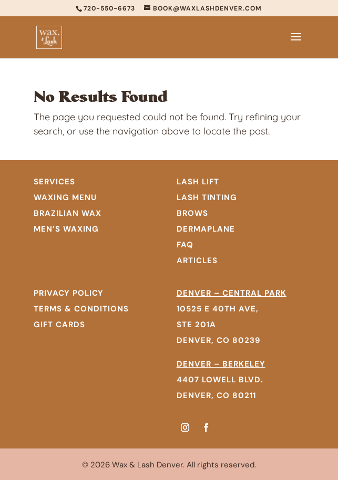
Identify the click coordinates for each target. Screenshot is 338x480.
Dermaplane (206, 229)
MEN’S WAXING (66, 229)
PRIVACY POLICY (69, 293)
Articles (197, 260)
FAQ (185, 244)
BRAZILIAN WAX (67, 213)
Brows (192, 213)
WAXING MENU (65, 197)
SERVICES (54, 181)
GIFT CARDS (59, 324)
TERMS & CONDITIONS (81, 309)
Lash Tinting (207, 197)
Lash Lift (198, 181)
